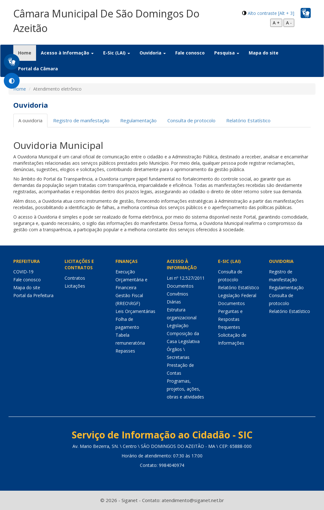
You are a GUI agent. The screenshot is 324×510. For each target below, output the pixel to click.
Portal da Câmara (38, 69)
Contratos (75, 278)
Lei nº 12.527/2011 (186, 278)
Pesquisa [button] (226, 53)
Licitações (75, 286)
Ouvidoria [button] (153, 53)
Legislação (178, 325)
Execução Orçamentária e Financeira (131, 279)
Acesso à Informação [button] (67, 53)
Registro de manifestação (81, 120)
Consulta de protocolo (191, 120)
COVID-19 (23, 272)
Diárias (174, 302)
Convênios (177, 294)
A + (276, 23)
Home (27, 52)
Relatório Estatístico (248, 120)
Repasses (125, 351)
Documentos (180, 286)
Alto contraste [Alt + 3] (271, 13)
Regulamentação (138, 120)
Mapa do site (263, 53)
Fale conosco (190, 53)
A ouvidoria (30, 120)
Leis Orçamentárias (135, 311)
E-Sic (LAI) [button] (116, 53)
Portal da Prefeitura (33, 295)
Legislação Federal (237, 295)
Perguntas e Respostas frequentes (230, 319)
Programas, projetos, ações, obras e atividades (185, 389)
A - (289, 23)
